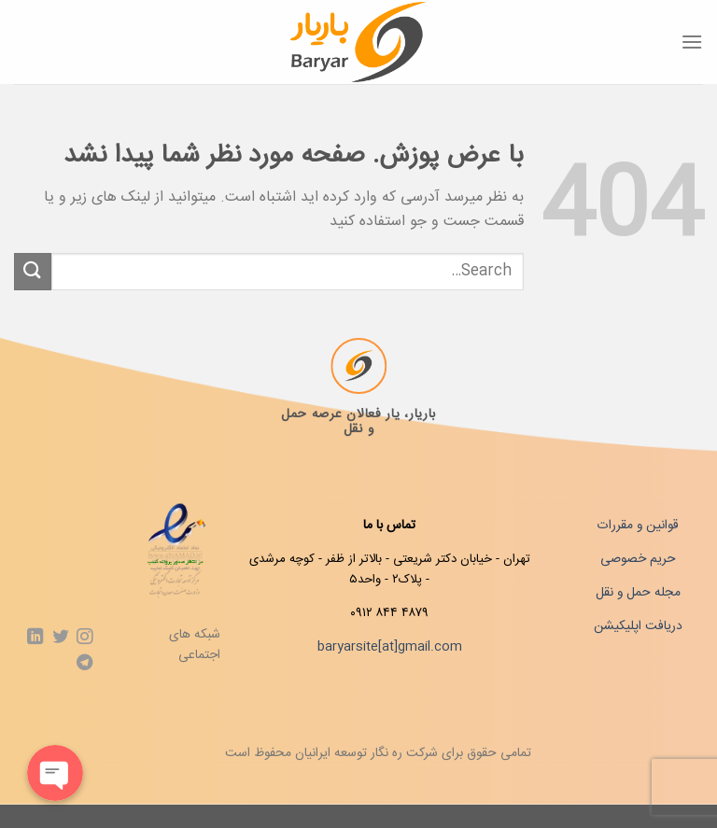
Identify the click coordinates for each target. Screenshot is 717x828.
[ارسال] (32, 271)
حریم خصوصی (638, 559)
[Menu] (692, 41)
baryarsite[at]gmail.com (389, 647)
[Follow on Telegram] (83, 663)
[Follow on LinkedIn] (35, 637)
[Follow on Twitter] (59, 637)
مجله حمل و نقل (638, 592)
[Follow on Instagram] (83, 637)
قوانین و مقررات (638, 525)
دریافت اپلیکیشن (638, 626)
